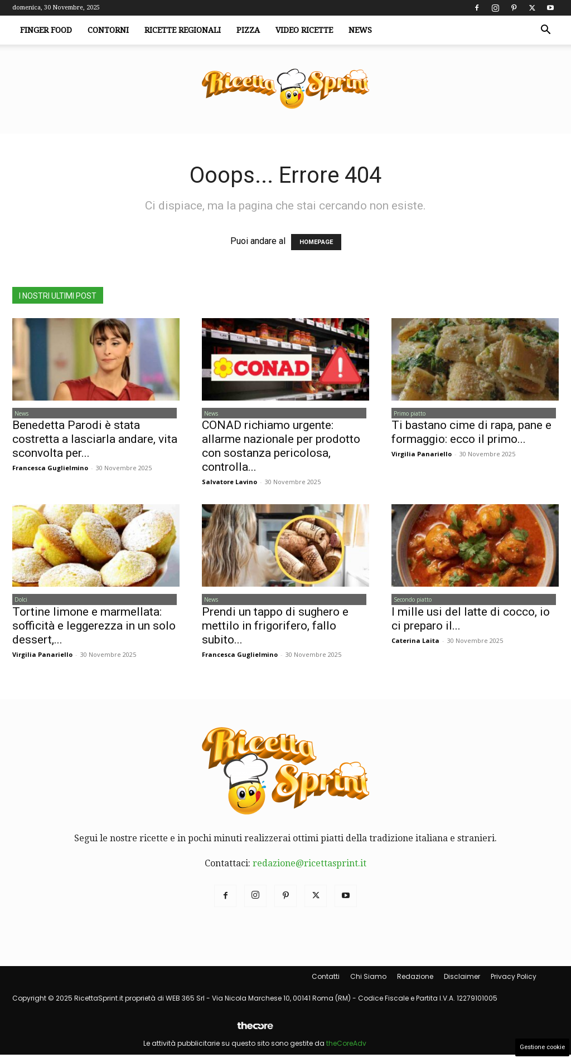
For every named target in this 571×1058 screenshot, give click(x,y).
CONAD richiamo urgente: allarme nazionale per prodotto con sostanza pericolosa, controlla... (281, 447)
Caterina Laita (415, 643)
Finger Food (46, 30)
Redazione (415, 979)
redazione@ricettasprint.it (309, 866)
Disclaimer (462, 979)
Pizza (248, 30)
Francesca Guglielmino (50, 469)
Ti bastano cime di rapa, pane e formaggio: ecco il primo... (471, 433)
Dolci (18, 602)
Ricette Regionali (182, 30)
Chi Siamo (368, 979)
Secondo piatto (410, 602)
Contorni (108, 30)
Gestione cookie (542, 1047)
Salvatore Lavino (229, 483)
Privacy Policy (513, 979)
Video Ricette (304, 30)
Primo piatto (407, 414)
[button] (545, 31)
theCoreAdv (346, 1046)
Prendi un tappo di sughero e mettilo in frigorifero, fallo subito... (275, 628)
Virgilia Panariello (421, 455)
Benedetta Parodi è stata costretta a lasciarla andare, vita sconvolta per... (94, 440)
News (360, 30)
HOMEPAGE (316, 242)
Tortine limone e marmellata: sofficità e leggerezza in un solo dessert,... (94, 628)
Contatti (326, 979)
